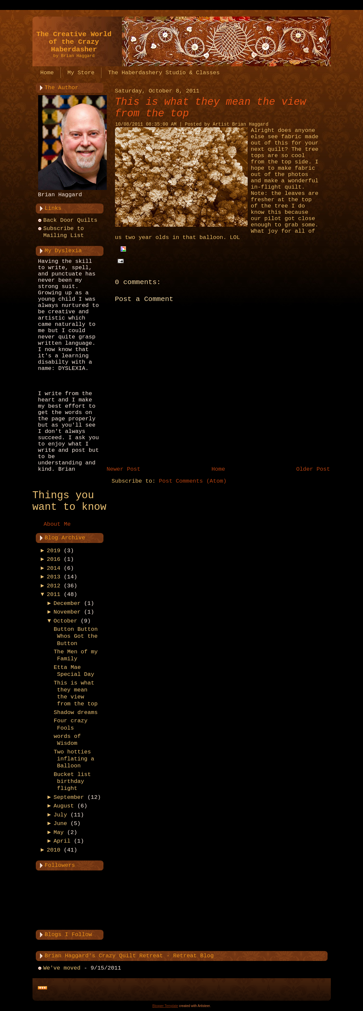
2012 (53, 586)
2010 (53, 850)
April (61, 841)
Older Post (313, 469)
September (68, 797)
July (60, 815)
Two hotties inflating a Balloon (74, 759)
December (67, 603)
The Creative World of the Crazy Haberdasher (74, 41)
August (63, 806)
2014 (53, 568)
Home (218, 469)
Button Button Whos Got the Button (76, 636)
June (60, 823)
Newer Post (124, 469)
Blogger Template (165, 1006)
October (65, 621)
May (58, 832)
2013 (53, 577)
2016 (53, 559)
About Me (57, 524)
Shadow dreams (76, 712)
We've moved (62, 968)
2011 (53, 594)
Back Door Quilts (70, 220)
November (67, 612)
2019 (53, 551)
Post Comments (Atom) (192, 481)
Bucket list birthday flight (72, 781)
